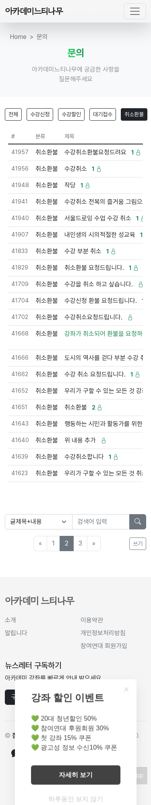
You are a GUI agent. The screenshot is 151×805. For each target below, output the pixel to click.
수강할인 (71, 114)
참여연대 (23, 735)
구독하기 (22, 697)
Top (137, 775)
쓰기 (138, 543)
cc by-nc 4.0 (121, 735)
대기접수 (102, 114)
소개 (10, 620)
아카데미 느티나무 (39, 600)
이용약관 (92, 620)
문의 (42, 37)
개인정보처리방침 (103, 633)
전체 (13, 114)
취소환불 (134, 114)
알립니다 (16, 633)
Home (18, 37)
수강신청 (40, 114)
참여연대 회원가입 (104, 646)
